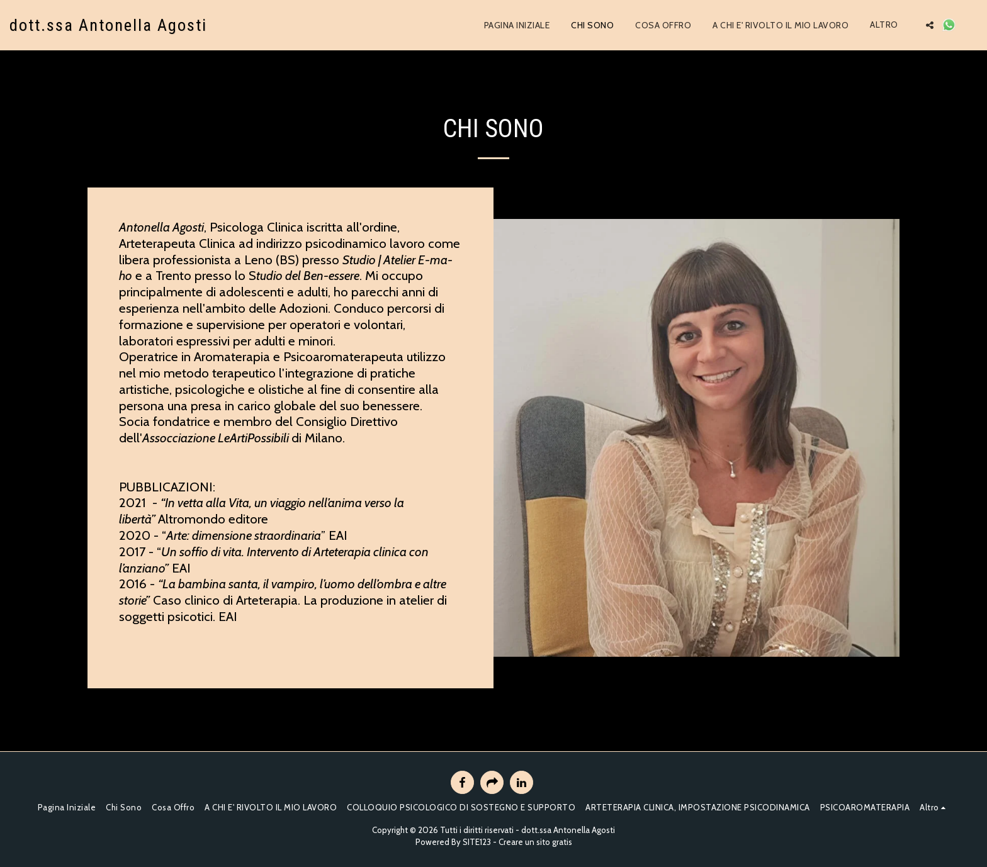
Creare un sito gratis (535, 842)
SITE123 (477, 842)
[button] (930, 25)
